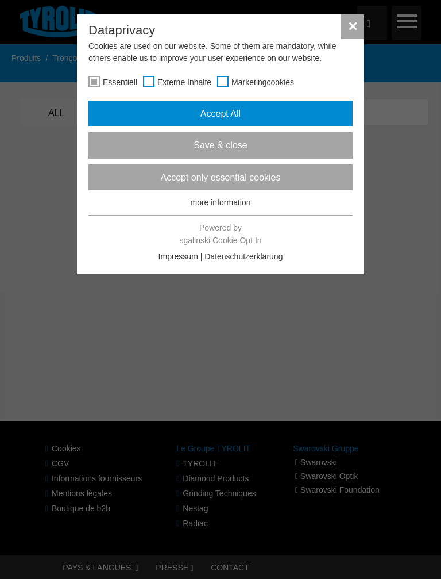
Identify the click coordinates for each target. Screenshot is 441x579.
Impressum (178, 256)
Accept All (220, 113)
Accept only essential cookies (221, 177)
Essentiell (120, 82)
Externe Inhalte (184, 82)
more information (220, 202)
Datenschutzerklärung (243, 256)
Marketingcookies (262, 82)
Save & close (220, 145)
